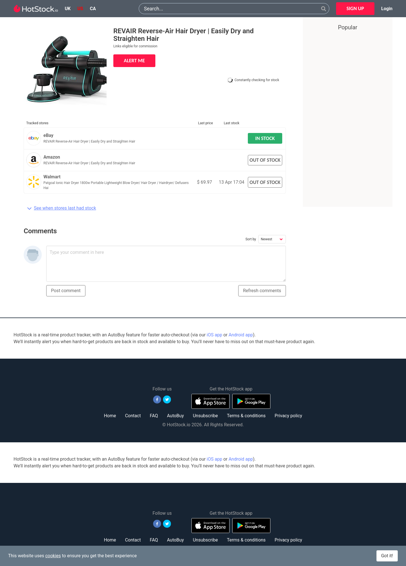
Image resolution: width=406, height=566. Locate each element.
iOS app (214, 335)
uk (68, 8)
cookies (53, 555)
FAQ (154, 415)
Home (110, 415)
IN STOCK (265, 138)
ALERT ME (134, 60)
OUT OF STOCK (265, 160)
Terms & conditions (246, 415)
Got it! (387, 555)
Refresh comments (262, 290)
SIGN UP (355, 8)
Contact (133, 415)
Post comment (66, 290)
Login (386, 8)
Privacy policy (288, 415)
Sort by (250, 239)
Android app (241, 335)
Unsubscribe (205, 415)
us (80, 8)
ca (93, 8)
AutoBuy (175, 415)
